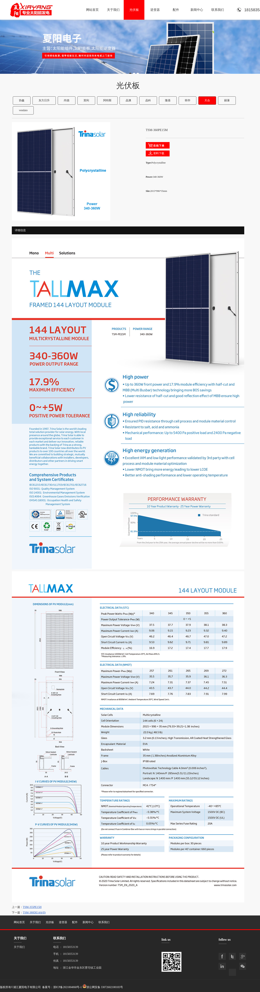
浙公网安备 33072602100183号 (104, 987)
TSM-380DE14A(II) (34, 912)
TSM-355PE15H (32, 907)
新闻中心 (196, 9)
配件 (176, 9)
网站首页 (92, 9)
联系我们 (217, 9)
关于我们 (113, 9)
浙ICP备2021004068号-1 (67, 987)
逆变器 (155, 9)
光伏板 (134, 9)
